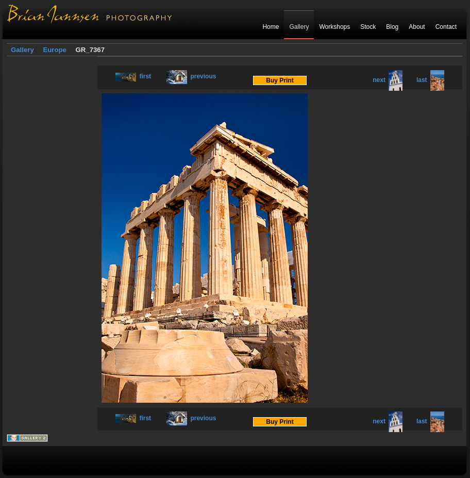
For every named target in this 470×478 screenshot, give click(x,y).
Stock (368, 26)
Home (270, 26)
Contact (446, 26)
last (430, 80)
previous (191, 76)
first (133, 76)
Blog (392, 26)
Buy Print (279, 80)
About (417, 26)
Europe (54, 50)
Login (448, 50)
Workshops (334, 26)
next (387, 80)
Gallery (299, 26)
